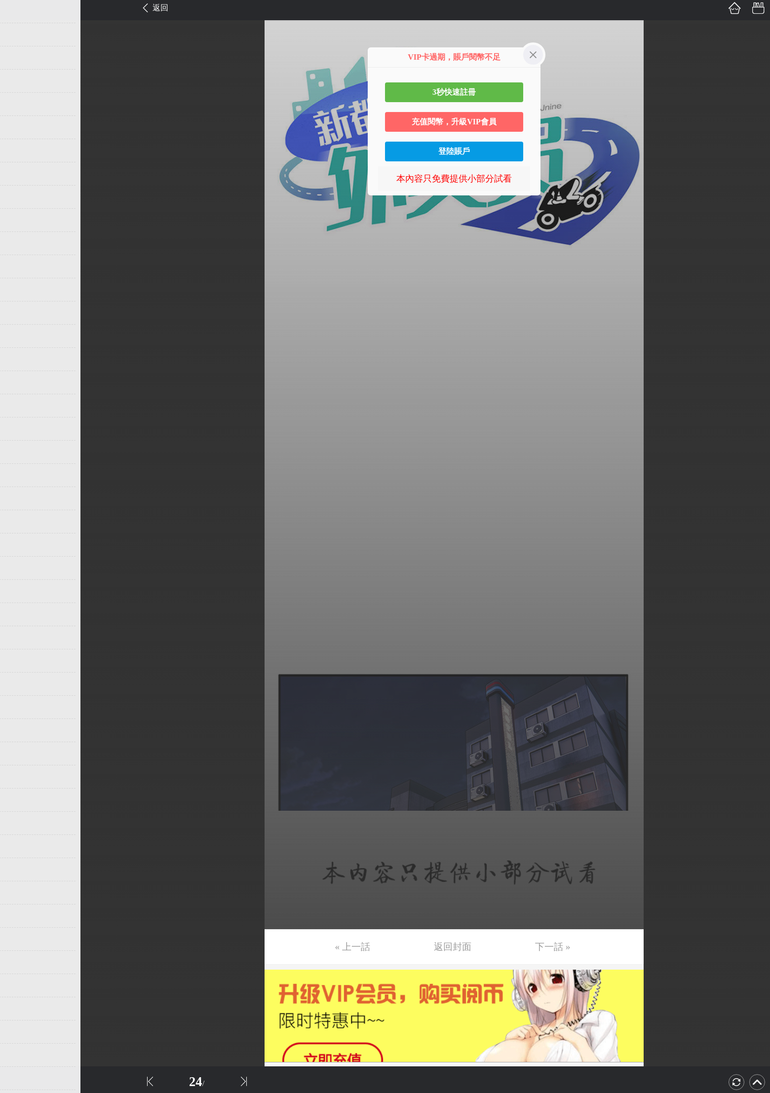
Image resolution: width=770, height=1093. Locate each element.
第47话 (23, 1078)
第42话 (23, 962)
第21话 (23, 475)
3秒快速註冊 (454, 92)
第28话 (23, 637)
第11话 (23, 243)
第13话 (23, 290)
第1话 (21, 11)
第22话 (23, 498)
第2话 (21, 34)
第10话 (23, 220)
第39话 (23, 893)
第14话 (23, 313)
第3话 (21, 58)
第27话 (23, 614)
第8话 (21, 174)
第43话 (23, 985)
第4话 (21, 81)
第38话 (23, 869)
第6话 (21, 127)
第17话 (23, 382)
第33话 (23, 753)
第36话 (23, 823)
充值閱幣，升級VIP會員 (454, 121)
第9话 (21, 197)
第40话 (23, 916)
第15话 (23, 336)
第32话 (23, 730)
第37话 (23, 846)
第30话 (23, 684)
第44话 (23, 1009)
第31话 (23, 707)
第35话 (23, 800)
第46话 (23, 1055)
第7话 (21, 150)
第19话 (23, 429)
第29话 (23, 661)
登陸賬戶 (454, 151)
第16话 (23, 359)
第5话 (21, 104)
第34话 (23, 777)
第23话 (23, 522)
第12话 (23, 266)
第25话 (23, 568)
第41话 (23, 939)
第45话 (23, 1032)
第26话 (23, 591)
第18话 (23, 406)
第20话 (23, 452)
